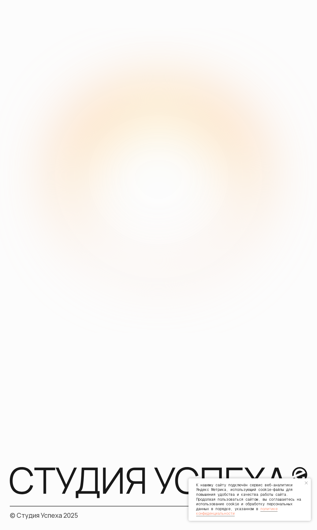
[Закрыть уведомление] (306, 483)
